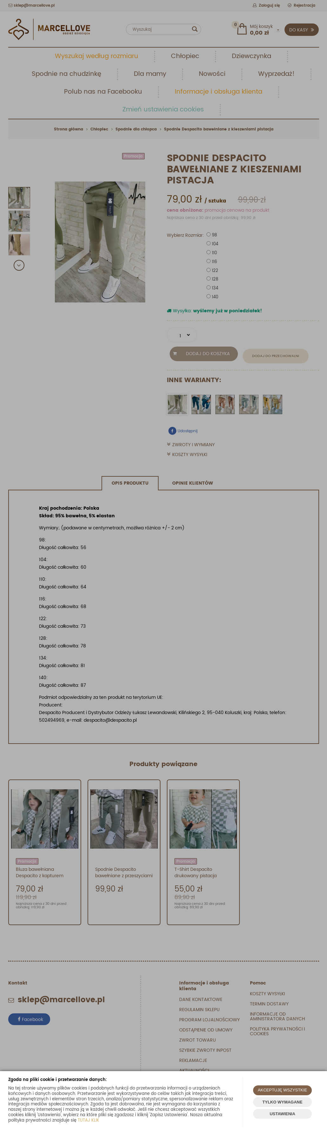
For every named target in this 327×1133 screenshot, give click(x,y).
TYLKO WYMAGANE (282, 1102)
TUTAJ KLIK (88, 1120)
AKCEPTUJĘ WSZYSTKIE (282, 1090)
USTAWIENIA (282, 1113)
